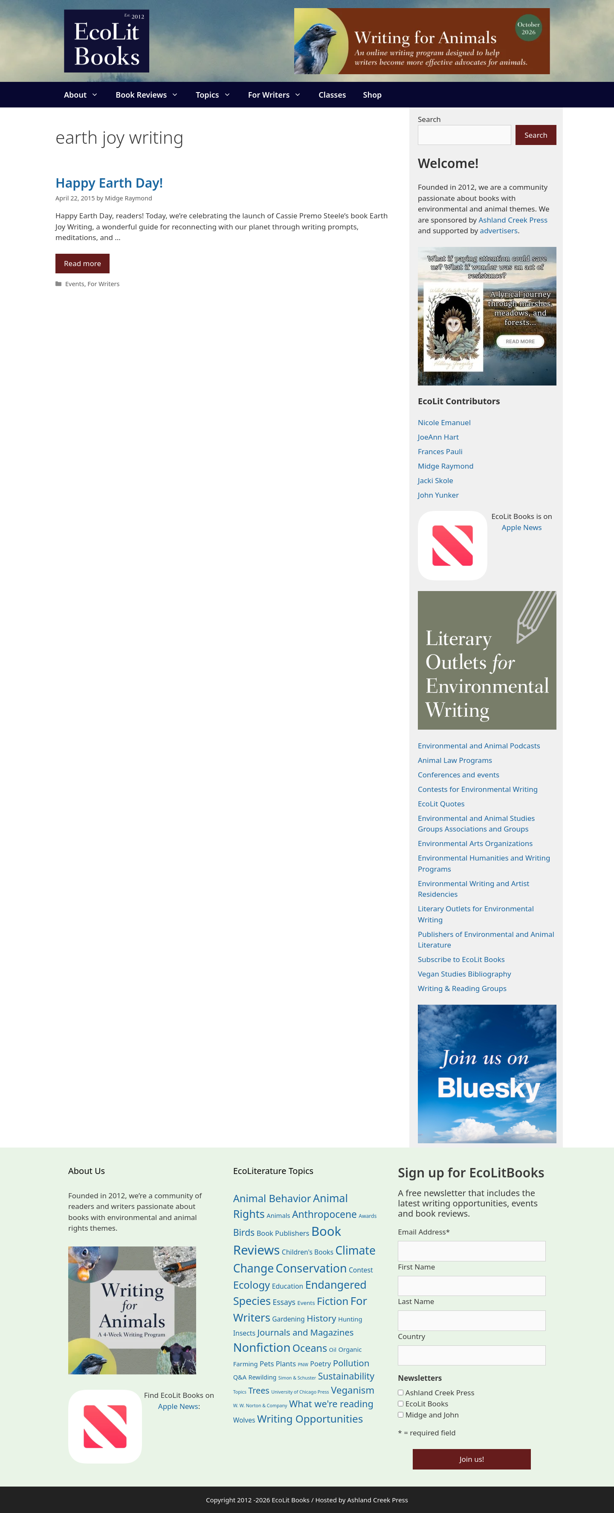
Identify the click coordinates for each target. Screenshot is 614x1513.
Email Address (424, 1232)
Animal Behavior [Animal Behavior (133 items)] (272, 1198)
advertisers (499, 230)
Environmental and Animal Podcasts (479, 746)
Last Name (416, 1301)
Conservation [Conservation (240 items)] (311, 1268)
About (85, 94)
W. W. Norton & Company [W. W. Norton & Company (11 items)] (260, 1406)
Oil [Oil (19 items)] (332, 1350)
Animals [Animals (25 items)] (278, 1215)
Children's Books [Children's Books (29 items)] (307, 1252)
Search (429, 119)
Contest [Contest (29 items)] (361, 1270)
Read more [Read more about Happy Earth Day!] (82, 263)
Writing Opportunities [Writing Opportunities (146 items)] (310, 1419)
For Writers (279, 94)
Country (411, 1336)
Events (74, 284)
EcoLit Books (427, 1404)
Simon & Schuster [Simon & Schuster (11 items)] (297, 1378)
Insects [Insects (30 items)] (244, 1333)
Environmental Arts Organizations (475, 843)
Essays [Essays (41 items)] (284, 1302)
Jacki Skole (435, 480)
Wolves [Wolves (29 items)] (244, 1420)
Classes (332, 95)
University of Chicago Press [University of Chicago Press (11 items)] (300, 1392)
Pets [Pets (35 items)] (267, 1363)
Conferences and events (458, 775)
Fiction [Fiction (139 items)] (332, 1301)
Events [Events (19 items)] (306, 1303)
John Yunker (438, 495)
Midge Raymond (446, 466)
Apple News (522, 527)
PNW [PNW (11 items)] (303, 1365)
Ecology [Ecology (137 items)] (251, 1285)
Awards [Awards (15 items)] (368, 1216)
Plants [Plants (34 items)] (286, 1363)
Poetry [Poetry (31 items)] (320, 1363)
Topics (217, 94)
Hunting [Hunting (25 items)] (350, 1319)
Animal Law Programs (455, 760)
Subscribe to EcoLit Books (461, 959)
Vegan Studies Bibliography (464, 974)
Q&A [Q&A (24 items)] (239, 1377)
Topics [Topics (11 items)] (239, 1392)
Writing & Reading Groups (462, 988)
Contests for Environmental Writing (478, 789)
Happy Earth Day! (109, 182)
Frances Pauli (440, 451)
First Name (416, 1267)
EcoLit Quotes (441, 804)
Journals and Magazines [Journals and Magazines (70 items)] (305, 1332)
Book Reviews (151, 94)
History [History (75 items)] (321, 1318)
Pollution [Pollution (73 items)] (351, 1363)
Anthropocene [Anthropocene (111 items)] (324, 1214)
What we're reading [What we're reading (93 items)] (331, 1403)
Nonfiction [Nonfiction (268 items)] (262, 1347)
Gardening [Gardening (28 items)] (288, 1319)
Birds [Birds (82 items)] (244, 1232)
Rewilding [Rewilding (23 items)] (263, 1377)
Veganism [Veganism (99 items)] (352, 1389)
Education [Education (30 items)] (288, 1286)
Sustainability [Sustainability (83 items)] (346, 1376)
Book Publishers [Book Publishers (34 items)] (283, 1233)
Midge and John (432, 1415)
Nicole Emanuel (444, 422)
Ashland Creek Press (512, 220)
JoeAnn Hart (438, 437)
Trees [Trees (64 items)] (258, 1390)
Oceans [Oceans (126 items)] (310, 1348)
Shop (372, 95)
